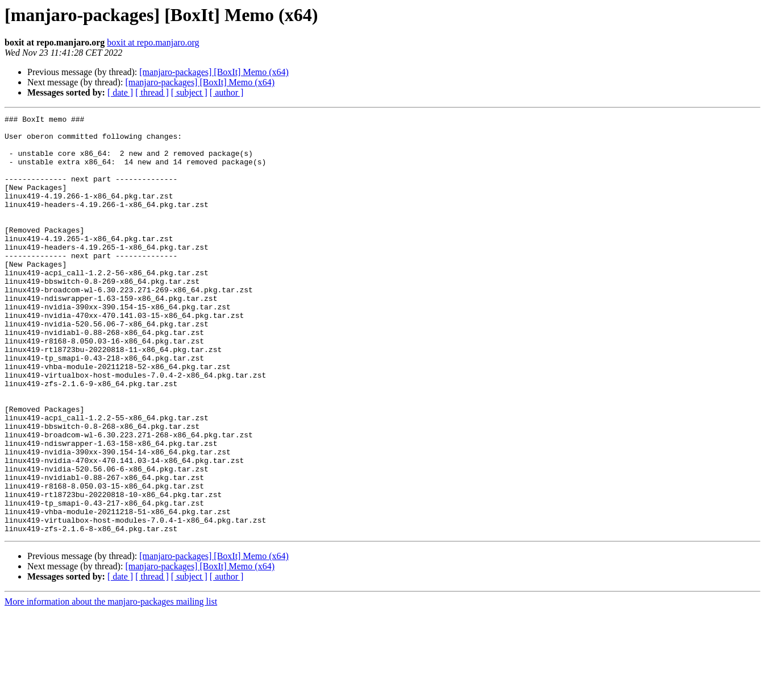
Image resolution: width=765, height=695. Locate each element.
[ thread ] (152, 92)
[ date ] (120, 92)
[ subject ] (189, 92)
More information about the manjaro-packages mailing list (111, 685)
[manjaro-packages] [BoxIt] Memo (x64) (214, 72)
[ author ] (227, 92)
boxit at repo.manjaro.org (153, 42)
